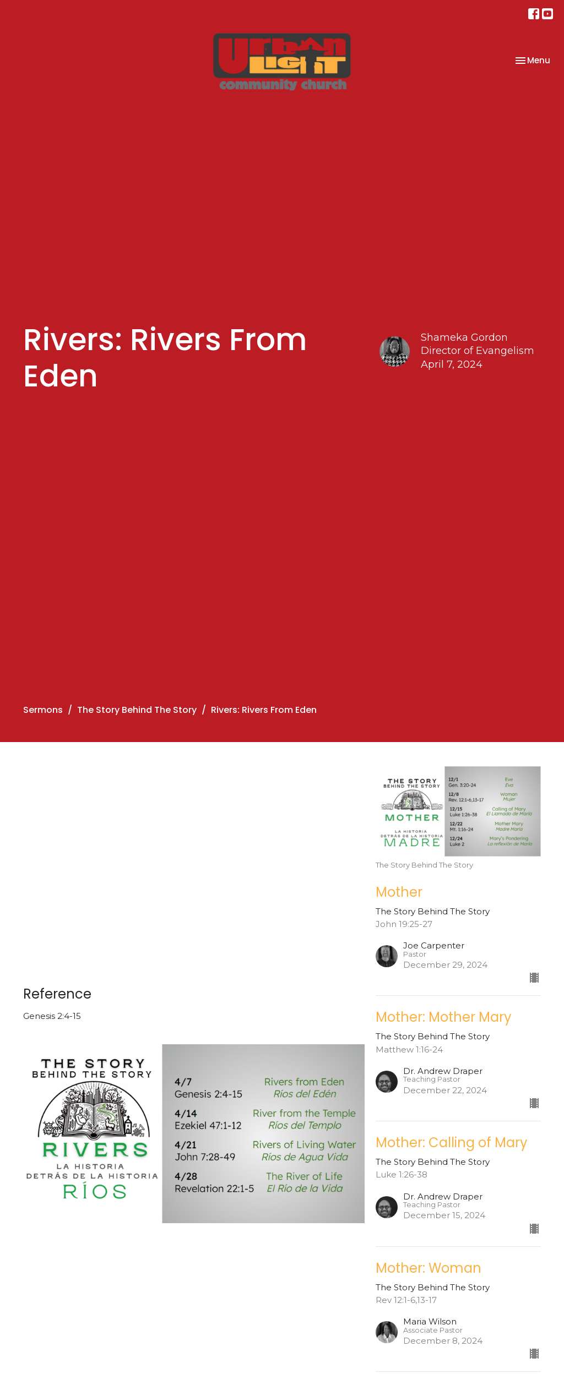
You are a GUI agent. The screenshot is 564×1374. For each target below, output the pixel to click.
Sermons (43, 710)
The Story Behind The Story (137, 710)
